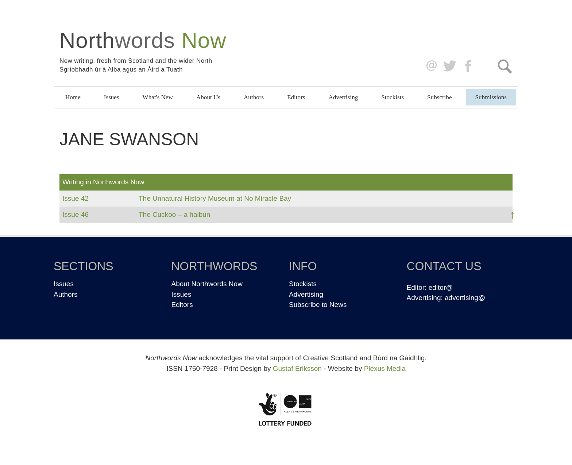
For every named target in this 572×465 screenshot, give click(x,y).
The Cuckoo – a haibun (174, 214)
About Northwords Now (207, 284)
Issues (111, 97)
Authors (254, 97)
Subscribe (439, 97)
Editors (296, 97)
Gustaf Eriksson (297, 368)
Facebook (469, 66)
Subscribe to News (318, 304)
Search (505, 66)
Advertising (343, 97)
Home (73, 97)
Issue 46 (75, 214)
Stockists (392, 97)
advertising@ (465, 297)
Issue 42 (75, 198)
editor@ (441, 287)
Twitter (449, 66)
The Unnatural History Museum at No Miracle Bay (215, 198)
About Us (208, 97)
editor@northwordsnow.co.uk (430, 66)
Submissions (491, 97)
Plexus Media (385, 368)
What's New (158, 97)
